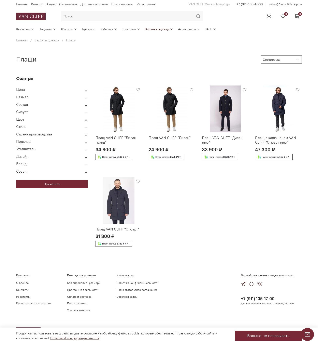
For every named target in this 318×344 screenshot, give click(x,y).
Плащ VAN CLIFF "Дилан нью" (222, 140)
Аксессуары (189, 29)
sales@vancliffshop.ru (285, 4)
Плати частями (122, 4)
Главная (21, 4)
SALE (210, 29)
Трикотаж (131, 29)
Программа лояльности (82, 290)
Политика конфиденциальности (137, 283)
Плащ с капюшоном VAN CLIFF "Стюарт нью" (275, 140)
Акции (51, 4)
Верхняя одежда (159, 29)
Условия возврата (78, 310)
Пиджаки (47, 29)
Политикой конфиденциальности (74, 338)
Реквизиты (23, 297)
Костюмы (25, 29)
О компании (68, 4)
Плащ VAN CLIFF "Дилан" (170, 137)
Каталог (37, 4)
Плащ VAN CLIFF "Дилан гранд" (116, 140)
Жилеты (69, 29)
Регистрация (146, 4)
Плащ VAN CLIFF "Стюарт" (118, 229)
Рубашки (108, 29)
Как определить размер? (83, 283)
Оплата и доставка (79, 297)
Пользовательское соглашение (137, 290)
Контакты (22, 290)
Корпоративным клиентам (33, 303)
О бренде (22, 283)
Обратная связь (126, 297)
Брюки (89, 29)
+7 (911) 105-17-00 (249, 4)
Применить (52, 184)
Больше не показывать (268, 335)
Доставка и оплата (94, 4)
